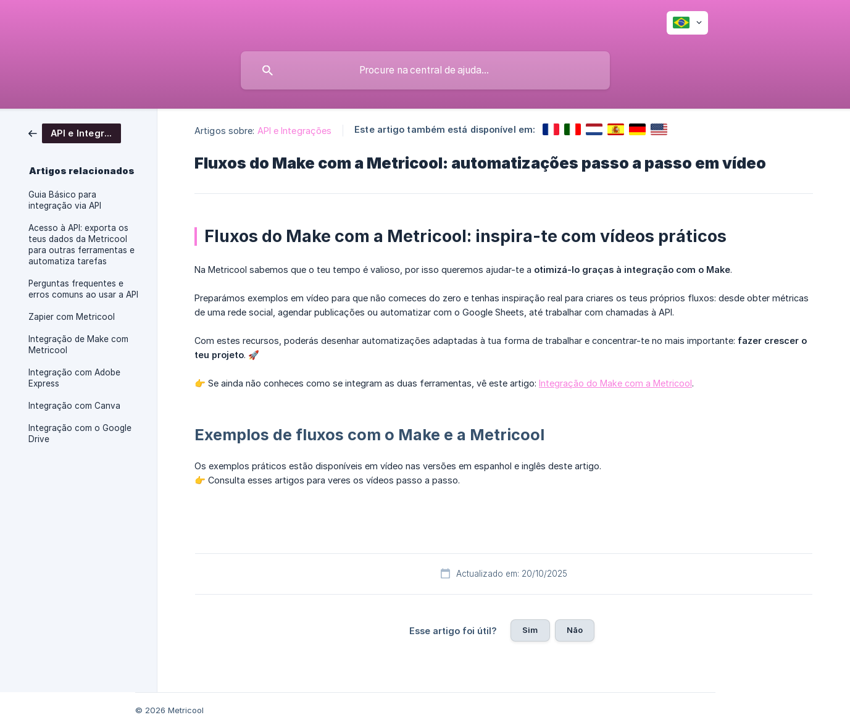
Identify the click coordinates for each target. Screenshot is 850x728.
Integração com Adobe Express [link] (74, 377)
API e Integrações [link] (294, 130)
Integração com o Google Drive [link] (79, 433)
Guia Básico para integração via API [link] (64, 200)
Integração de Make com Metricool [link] (78, 344)
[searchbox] (425, 70)
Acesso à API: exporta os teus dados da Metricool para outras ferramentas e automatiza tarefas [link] (81, 244)
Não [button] (575, 630)
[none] (687, 23)
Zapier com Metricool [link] (71, 317)
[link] (74, 132)
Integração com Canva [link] (74, 406)
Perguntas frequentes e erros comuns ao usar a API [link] (83, 288)
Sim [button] (530, 630)
